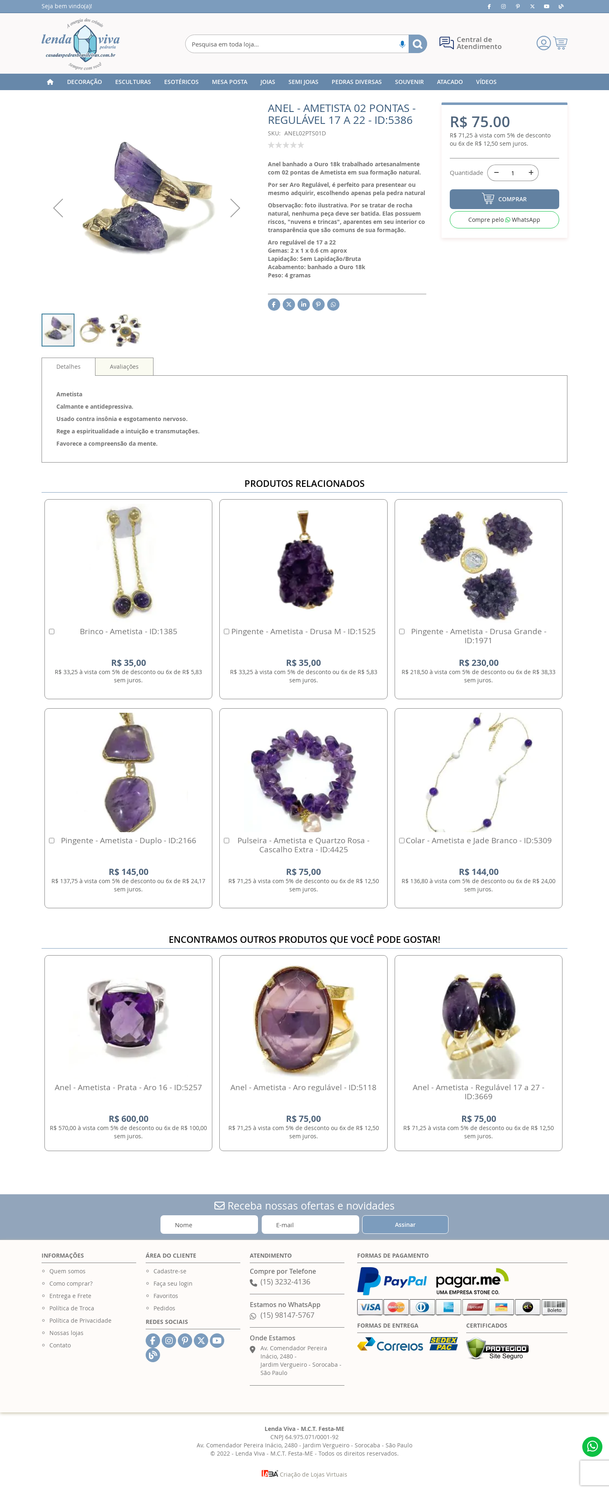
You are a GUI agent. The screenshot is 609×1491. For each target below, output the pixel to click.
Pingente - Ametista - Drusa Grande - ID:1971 (478, 636)
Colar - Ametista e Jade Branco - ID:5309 (479, 840)
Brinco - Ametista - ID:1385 (128, 631)
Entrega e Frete (70, 1296)
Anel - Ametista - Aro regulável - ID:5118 (303, 1087)
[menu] (304, 82)
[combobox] (306, 44)
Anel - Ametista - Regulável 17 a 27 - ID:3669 (478, 1092)
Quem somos (67, 1271)
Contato (60, 1345)
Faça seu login (173, 1283)
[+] (530, 173)
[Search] (418, 44)
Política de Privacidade (80, 1320)
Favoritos (165, 1296)
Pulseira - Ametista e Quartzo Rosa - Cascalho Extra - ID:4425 (303, 845)
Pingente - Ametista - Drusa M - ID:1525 (303, 631)
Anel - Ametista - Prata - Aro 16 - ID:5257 (128, 1087)
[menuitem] (84, 82)
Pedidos (164, 1308)
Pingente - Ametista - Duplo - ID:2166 (128, 840)
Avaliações (124, 366)
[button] (58, 207)
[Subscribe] (405, 1224)
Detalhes (68, 366)
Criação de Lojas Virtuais (304, 1474)
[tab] (68, 367)
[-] (495, 173)
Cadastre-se (169, 1271)
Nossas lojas (66, 1333)
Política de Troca (71, 1308)
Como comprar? (71, 1283)
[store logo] (81, 44)
